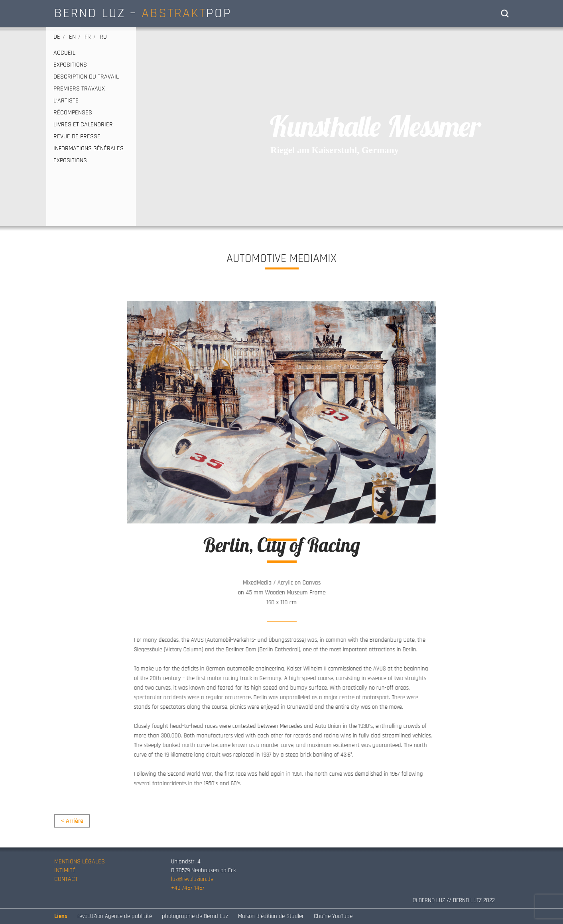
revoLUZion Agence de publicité (114, 916)
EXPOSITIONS (70, 65)
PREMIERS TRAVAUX (79, 89)
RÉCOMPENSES (72, 113)
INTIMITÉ (65, 870)
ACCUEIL (64, 53)
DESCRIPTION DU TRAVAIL (86, 77)
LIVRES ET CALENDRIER (83, 125)
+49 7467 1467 (188, 888)
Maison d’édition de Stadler (271, 916)
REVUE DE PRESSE (76, 137)
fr (88, 37)
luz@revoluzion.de (192, 879)
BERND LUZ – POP (143, 13)
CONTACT (66, 879)
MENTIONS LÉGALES (79, 861)
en (72, 37)
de (56, 37)
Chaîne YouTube (333, 916)
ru (103, 37)
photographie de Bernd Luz (195, 916)
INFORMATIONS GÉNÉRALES (88, 149)
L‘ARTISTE (66, 101)
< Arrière (72, 821)
